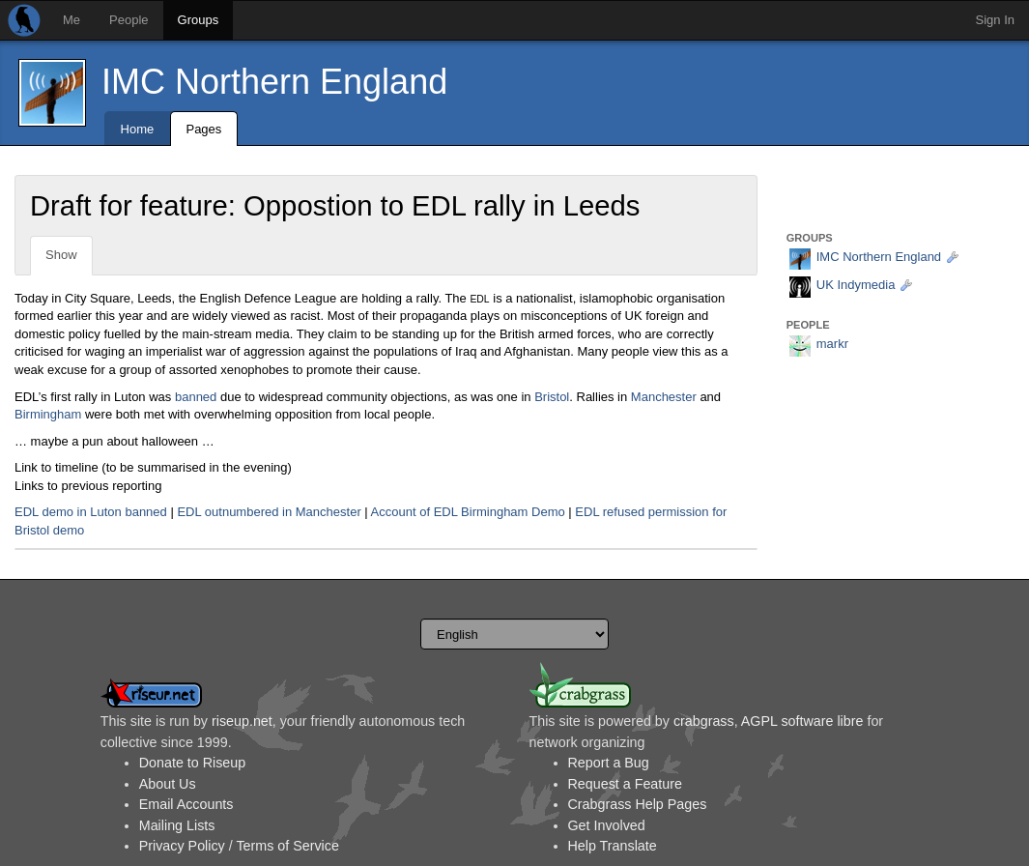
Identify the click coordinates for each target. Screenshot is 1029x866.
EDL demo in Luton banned (90, 512)
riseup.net (242, 721)
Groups (198, 20)
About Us (167, 784)
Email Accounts (186, 804)
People (128, 20)
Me (71, 20)
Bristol (551, 397)
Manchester (664, 397)
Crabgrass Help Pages (637, 804)
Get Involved (606, 825)
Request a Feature (625, 784)
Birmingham (47, 414)
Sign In (995, 20)
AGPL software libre (802, 721)
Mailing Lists (177, 825)
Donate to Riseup (192, 762)
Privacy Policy (182, 845)
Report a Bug (608, 762)
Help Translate (612, 845)
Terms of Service (287, 845)
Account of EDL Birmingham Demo (468, 512)
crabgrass (703, 721)
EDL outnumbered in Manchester (268, 512)
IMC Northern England (274, 81)
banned (195, 397)
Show (61, 254)
